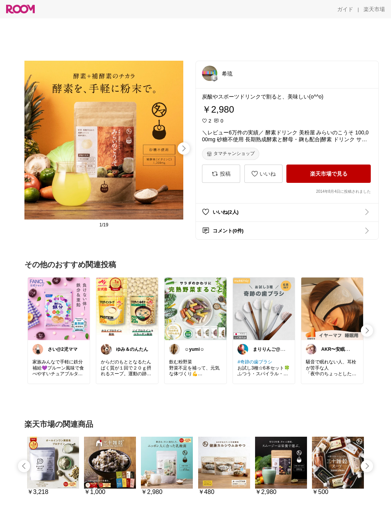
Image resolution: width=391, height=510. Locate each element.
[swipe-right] (184, 148)
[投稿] (221, 174)
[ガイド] (345, 9)
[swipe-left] (24, 466)
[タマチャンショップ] (230, 154)
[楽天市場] (374, 9)
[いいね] (263, 174)
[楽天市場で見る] (328, 174)
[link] (59, 308)
